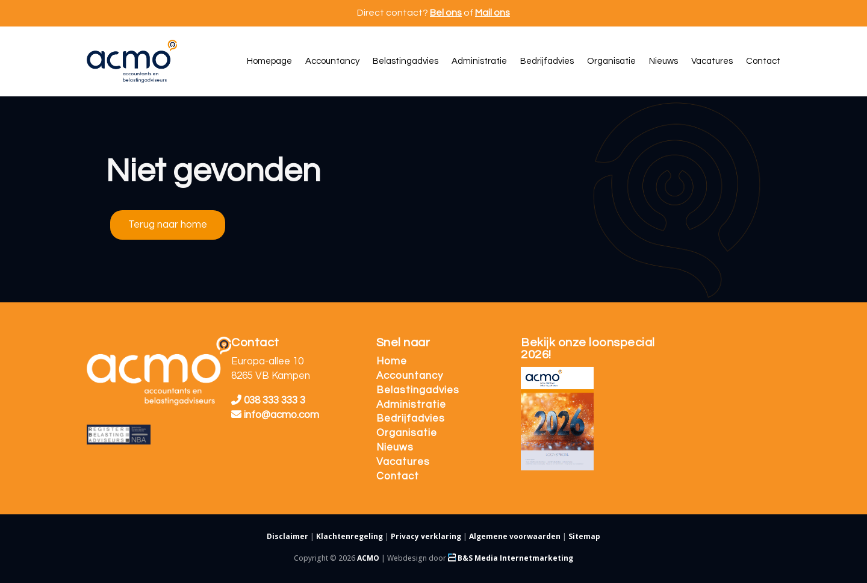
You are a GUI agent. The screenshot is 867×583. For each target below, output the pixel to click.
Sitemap (584, 536)
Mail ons (492, 12)
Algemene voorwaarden (515, 536)
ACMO (368, 558)
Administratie (411, 404)
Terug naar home (167, 224)
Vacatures (403, 462)
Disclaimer (287, 536)
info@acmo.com (275, 415)
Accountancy (409, 375)
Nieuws (395, 447)
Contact (397, 476)
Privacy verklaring (426, 536)
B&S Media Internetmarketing (511, 558)
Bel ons (446, 12)
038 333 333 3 (268, 400)
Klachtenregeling (349, 536)
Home (391, 361)
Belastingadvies (417, 390)
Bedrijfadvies (410, 418)
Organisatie (406, 433)
